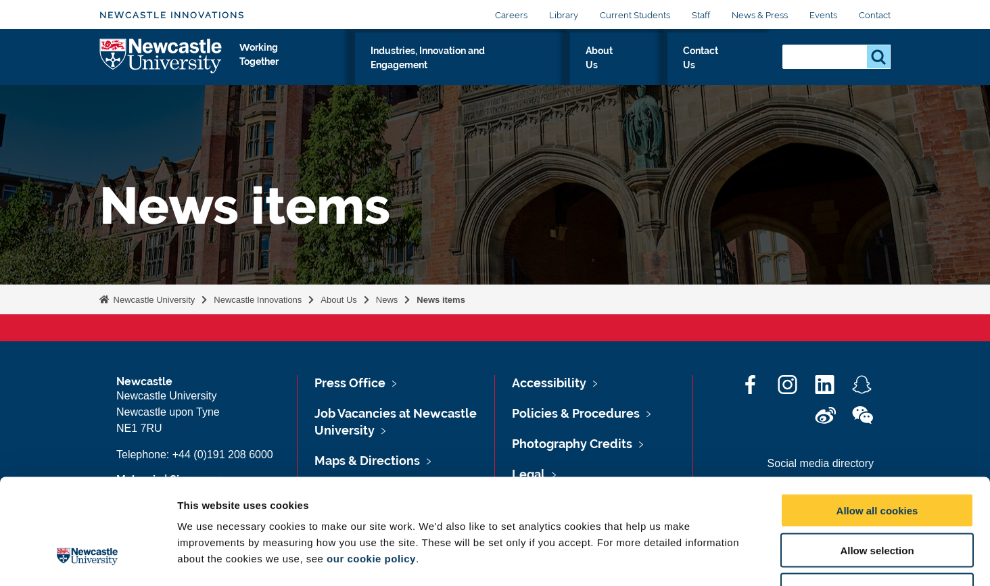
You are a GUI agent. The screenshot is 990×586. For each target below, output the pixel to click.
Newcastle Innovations (172, 15)
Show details (709, 559)
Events (823, 15)
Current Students (635, 15)
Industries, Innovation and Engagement (509, 65)
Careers (511, 15)
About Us (658, 65)
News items (441, 300)
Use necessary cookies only (877, 500)
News (387, 300)
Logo (161, 62)
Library (563, 15)
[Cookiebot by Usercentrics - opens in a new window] (87, 560)
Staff (701, 15)
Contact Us (732, 65)
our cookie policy (371, 468)
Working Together (336, 65)
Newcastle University (153, 300)
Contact (875, 15)
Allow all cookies (877, 420)
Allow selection (877, 460)
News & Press (760, 15)
